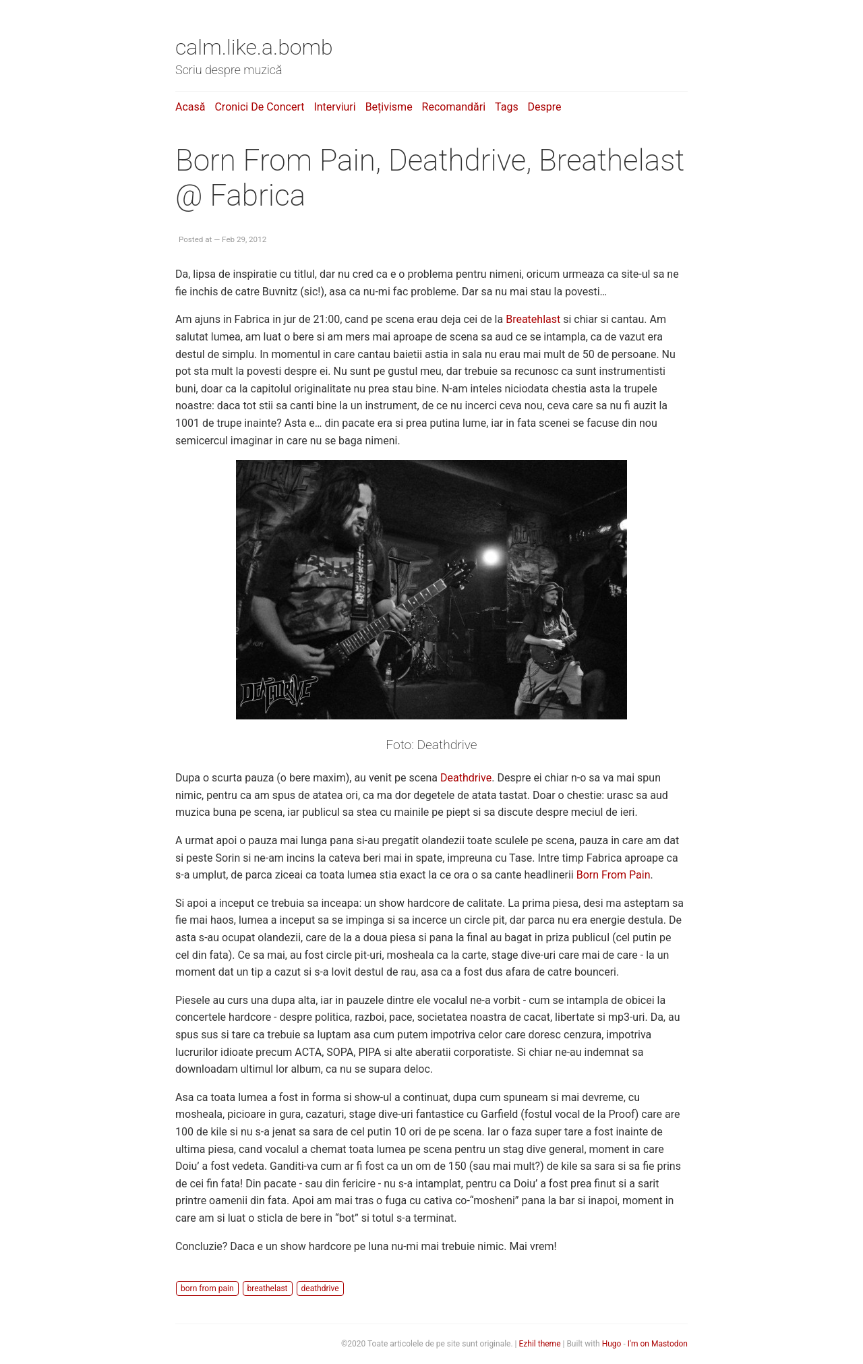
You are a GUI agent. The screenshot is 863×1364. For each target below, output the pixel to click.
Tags (506, 106)
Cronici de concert (259, 106)
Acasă (190, 106)
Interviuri (334, 106)
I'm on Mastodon (658, 1343)
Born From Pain (613, 874)
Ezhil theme (540, 1343)
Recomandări (453, 106)
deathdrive (320, 1288)
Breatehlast (533, 319)
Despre (545, 106)
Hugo (612, 1343)
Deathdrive (466, 777)
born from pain (207, 1288)
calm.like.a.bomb (254, 47)
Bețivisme (389, 106)
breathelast (267, 1288)
